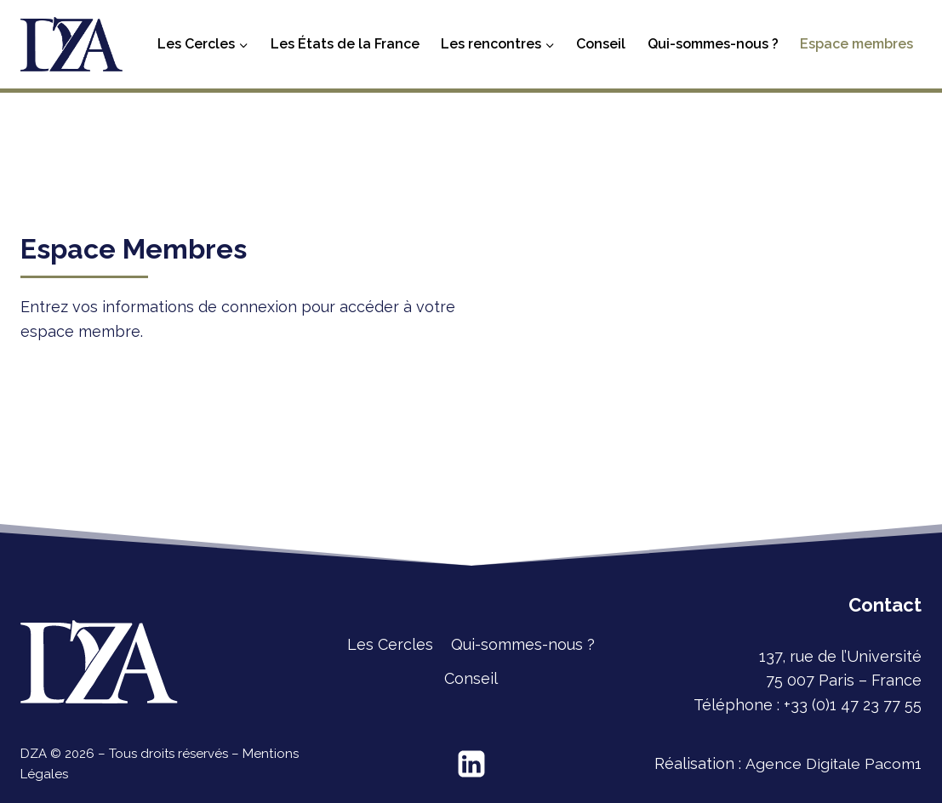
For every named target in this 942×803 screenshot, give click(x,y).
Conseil (600, 44)
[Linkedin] (471, 763)
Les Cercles (390, 644)
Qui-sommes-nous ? (713, 44)
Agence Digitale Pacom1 (833, 763)
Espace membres (856, 44)
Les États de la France (345, 44)
